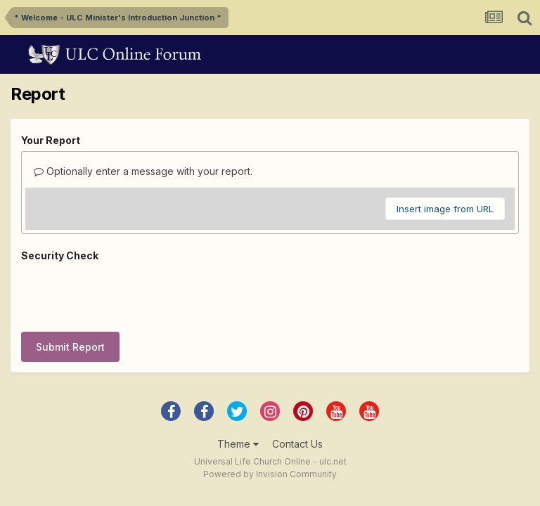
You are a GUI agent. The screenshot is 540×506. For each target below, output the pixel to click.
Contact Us (297, 389)
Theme (238, 389)
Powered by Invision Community (270, 419)
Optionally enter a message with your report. (143, 171)
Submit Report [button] (70, 292)
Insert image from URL (445, 208)
